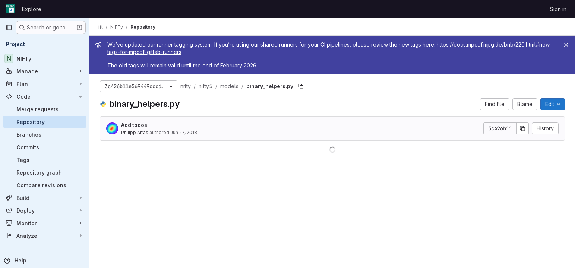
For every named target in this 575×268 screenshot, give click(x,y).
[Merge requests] (44, 109)
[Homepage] (10, 9)
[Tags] (44, 160)
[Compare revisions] (44, 185)
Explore (31, 9)
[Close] (566, 44)
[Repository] (44, 122)
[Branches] (44, 134)
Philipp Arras (134, 132)
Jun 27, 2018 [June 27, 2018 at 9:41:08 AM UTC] (183, 132)
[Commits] (44, 147)
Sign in (558, 9)
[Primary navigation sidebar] (9, 28)
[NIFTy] (44, 58)
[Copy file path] (301, 86)
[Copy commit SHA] (523, 128)
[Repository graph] (44, 172)
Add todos (134, 125)
